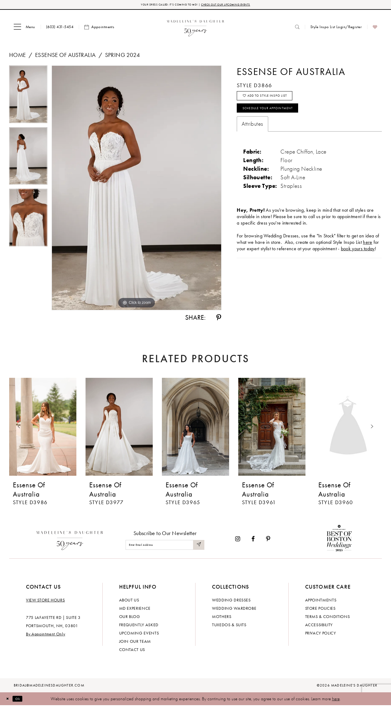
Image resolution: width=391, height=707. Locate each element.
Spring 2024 (122, 56)
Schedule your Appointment (280, 117)
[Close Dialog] (9, 700)
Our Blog (129, 618)
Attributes (252, 134)
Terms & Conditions (327, 618)
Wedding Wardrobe (234, 609)
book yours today (358, 259)
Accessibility (319, 626)
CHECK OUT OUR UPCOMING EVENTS (237, 5)
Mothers (222, 618)
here (336, 700)
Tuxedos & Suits (229, 626)
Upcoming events (139, 634)
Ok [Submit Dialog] (23, 700)
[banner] (195, 28)
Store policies (320, 609)
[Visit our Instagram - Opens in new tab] (237, 540)
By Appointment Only (45, 635)
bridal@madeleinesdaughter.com (49, 686)
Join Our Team (135, 643)
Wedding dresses (231, 601)
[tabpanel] (28, 98)
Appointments (321, 601)
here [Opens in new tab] (367, 252)
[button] (24, 28)
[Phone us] (60, 28)
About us (129, 601)
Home (17, 56)
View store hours (45, 601)
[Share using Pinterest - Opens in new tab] (218, 319)
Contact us (132, 651)
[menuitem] (24, 28)
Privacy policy (320, 634)
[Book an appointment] (99, 28)
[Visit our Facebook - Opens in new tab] (253, 540)
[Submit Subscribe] (198, 546)
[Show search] (297, 28)
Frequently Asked (139, 626)
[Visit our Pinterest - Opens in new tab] (268, 540)
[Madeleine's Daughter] (70, 540)
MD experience (135, 609)
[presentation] (42, 428)
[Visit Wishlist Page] (375, 28)
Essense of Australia (65, 56)
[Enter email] (165, 546)
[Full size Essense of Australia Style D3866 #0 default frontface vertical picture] (136, 189)
